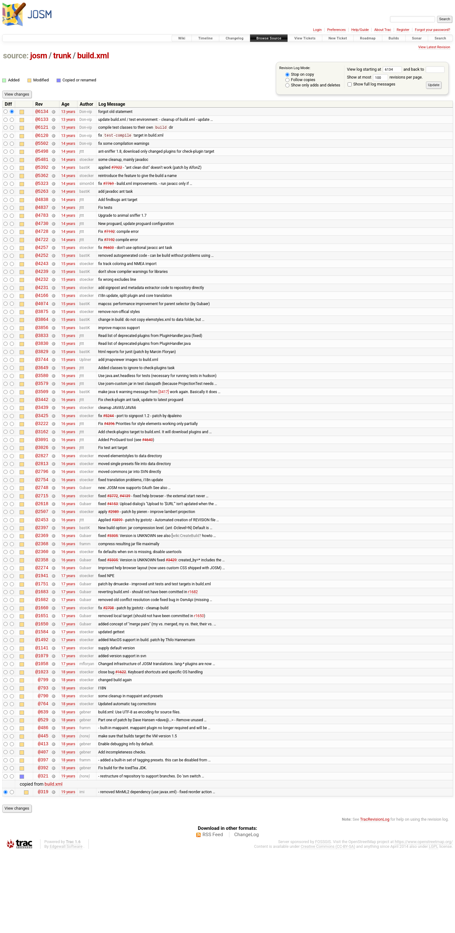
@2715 (41, 542)
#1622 (120, 738)
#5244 (108, 452)
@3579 (41, 416)
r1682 (193, 649)
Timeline (205, 38)
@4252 (41, 273)
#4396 (109, 461)
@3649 (41, 399)
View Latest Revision (434, 47)
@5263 (41, 201)
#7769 (108, 192)
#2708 (108, 667)
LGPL (433, 926)
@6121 (41, 130)
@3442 (41, 434)
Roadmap (368, 38)
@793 (43, 757)
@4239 (41, 291)
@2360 (41, 604)
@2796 (41, 515)
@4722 (41, 255)
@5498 (41, 157)
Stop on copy (299, 74)
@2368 (41, 596)
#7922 (116, 175)
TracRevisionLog (375, 899)
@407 (43, 828)
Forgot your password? (432, 30)
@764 (43, 774)
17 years (68, 631)
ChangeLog (246, 915)
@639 (43, 784)
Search (440, 38)
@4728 (41, 246)
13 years (68, 112)
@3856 (41, 354)
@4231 (41, 309)
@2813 (41, 506)
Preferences (336, 30)
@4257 (41, 264)
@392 (43, 846)
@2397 (41, 578)
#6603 (108, 264)
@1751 (41, 640)
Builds (394, 38)
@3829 (41, 381)
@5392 (41, 175)
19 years (68, 855)
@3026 (41, 488)
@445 (43, 810)
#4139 (124, 542)
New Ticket (338, 38)
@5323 (41, 193)
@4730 (41, 237)
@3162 (41, 470)
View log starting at (375, 69)
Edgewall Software (66, 926)
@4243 (41, 282)
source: (16, 55)
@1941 (41, 631)
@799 (43, 748)
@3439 (41, 443)
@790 (43, 766)
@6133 (41, 121)
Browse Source (269, 38)
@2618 (41, 551)
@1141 (41, 712)
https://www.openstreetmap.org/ (424, 922)
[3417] (163, 425)
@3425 (41, 452)
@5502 (41, 148)
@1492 (41, 703)
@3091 (41, 479)
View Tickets (304, 38)
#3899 (117, 568)
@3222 (41, 461)
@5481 (41, 166)
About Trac (382, 30)
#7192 (109, 246)
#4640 (147, 479)
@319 (43, 872)
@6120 (41, 139)
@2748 (41, 533)
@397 (43, 837)
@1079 (41, 721)
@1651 (41, 676)
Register (403, 30)
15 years (68, 264)
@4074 (41, 327)
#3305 (112, 586)
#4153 (112, 550)
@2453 (41, 569)
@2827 (41, 497)
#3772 (112, 542)
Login (317, 30)
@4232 (41, 300)
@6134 (41, 112)
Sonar (417, 38)
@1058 (41, 730)
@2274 (41, 622)
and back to (424, 69)
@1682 (41, 658)
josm (38, 55)
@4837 (41, 219)
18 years (68, 738)
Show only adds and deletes (312, 85)
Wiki (181, 38)
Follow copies (300, 79)
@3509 (41, 425)
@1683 (41, 649)
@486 (43, 801)
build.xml (93, 55)
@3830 (41, 372)
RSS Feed (213, 915)
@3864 (41, 345)
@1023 (41, 739)
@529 (43, 792)
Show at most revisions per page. (385, 77)
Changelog (234, 38)
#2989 (113, 560)
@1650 (41, 685)
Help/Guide (360, 30)
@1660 (41, 667)
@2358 (41, 614)
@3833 (41, 363)
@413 (43, 819)
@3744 (41, 390)
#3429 (171, 613)
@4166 (41, 318)
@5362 (41, 184)
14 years (68, 148)
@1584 (41, 694)
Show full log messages (371, 84)
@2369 (41, 586)
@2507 (41, 560)
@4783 (41, 228)
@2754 (41, 524)
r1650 (199, 676)
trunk (62, 55)
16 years (68, 407)
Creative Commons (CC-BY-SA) (328, 926)
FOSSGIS (323, 922)
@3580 (41, 407)
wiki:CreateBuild (186, 586)
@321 (43, 855)
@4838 (41, 211)
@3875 (41, 336)
